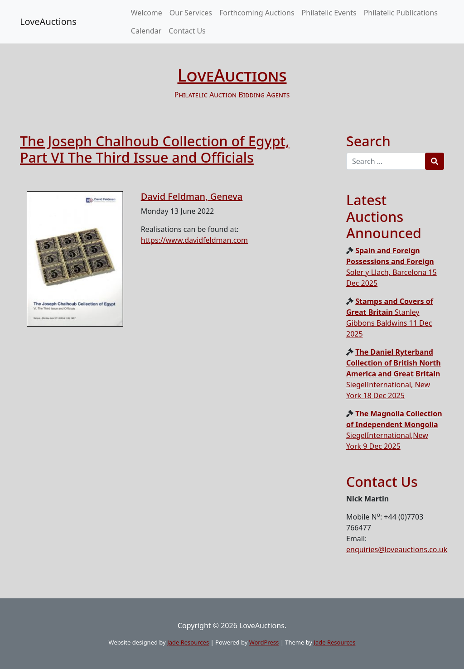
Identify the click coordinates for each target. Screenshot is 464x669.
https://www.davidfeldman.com (194, 240)
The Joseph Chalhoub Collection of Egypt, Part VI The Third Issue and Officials (154, 149)
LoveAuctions (48, 21)
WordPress (264, 642)
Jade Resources (188, 642)
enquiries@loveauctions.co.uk (396, 549)
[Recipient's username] (385, 161)
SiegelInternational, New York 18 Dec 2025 (393, 373)
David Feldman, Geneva (192, 196)
